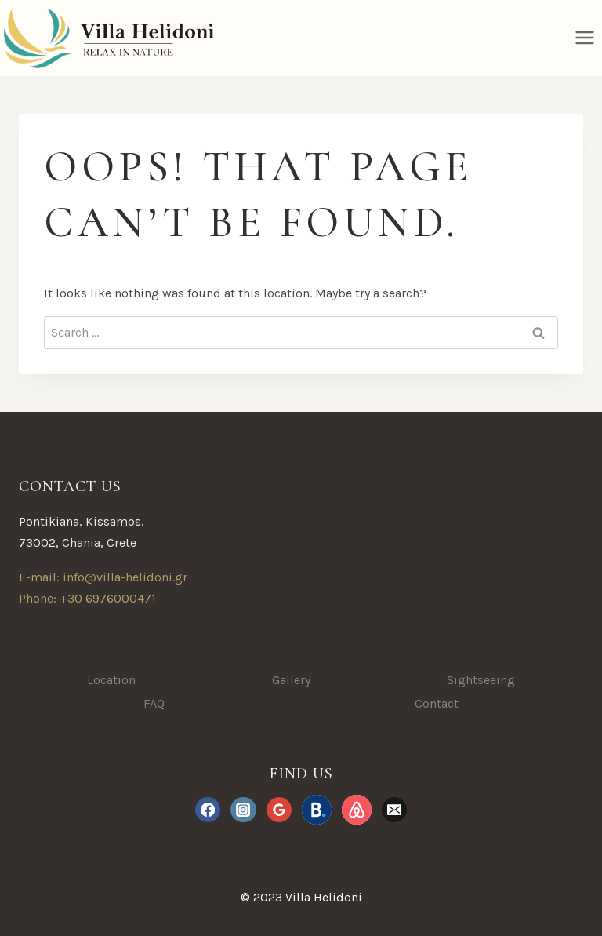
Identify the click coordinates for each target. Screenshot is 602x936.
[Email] (394, 810)
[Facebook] (208, 810)
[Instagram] (243, 810)
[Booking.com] (316, 809)
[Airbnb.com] (356, 809)
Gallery (291, 679)
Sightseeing (481, 679)
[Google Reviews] (279, 810)
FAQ (154, 703)
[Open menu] (584, 38)
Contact (437, 703)
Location (111, 679)
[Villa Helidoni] (107, 38)
